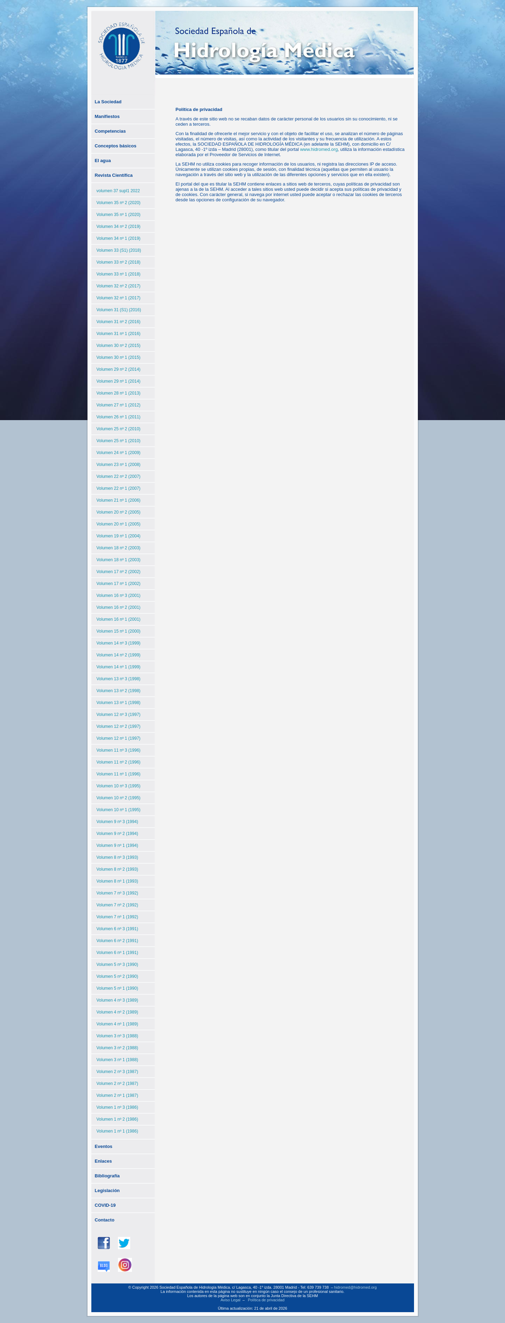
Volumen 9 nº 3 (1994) (117, 821)
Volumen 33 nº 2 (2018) (119, 262)
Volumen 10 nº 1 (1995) (119, 809)
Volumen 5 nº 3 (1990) (117, 964)
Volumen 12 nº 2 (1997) (119, 726)
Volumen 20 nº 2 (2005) (119, 512)
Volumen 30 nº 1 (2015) (119, 357)
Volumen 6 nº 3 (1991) (117, 928)
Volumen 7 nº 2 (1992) (117, 905)
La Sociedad (108, 101)
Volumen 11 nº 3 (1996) (119, 750)
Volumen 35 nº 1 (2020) (119, 214)
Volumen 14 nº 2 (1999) (119, 655)
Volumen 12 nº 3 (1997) (119, 714)
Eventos (104, 1146)
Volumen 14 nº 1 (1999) (119, 666)
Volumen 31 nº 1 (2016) (119, 333)
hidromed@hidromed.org (355, 1287)
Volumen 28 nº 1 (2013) (119, 393)
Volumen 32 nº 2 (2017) (119, 286)
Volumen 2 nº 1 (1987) (117, 1095)
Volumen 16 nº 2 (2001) (119, 607)
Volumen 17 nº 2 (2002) (119, 571)
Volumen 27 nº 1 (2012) (119, 405)
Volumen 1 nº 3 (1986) (117, 1107)
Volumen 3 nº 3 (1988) (117, 1035)
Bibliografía (107, 1175)
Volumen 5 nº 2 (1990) (117, 976)
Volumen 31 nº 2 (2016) (119, 321)
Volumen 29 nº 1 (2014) (119, 381)
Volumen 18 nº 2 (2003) (119, 547)
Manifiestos (107, 116)
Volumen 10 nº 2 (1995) (119, 797)
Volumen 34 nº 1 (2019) (119, 238)
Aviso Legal (230, 1300)
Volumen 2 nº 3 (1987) (117, 1071)
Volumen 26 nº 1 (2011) (119, 417)
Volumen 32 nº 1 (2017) (119, 297)
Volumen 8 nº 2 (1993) (117, 869)
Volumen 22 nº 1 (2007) (119, 488)
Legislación (107, 1190)
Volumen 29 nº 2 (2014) (119, 369)
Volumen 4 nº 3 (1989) (117, 1000)
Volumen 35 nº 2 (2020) (119, 202)
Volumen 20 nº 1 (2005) (119, 524)
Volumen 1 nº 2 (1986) (117, 1119)
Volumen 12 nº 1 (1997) (119, 738)
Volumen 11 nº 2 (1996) (119, 762)
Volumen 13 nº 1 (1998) (119, 702)
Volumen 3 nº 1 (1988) (117, 1059)
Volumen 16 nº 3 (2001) (119, 595)
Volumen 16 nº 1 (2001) (119, 619)
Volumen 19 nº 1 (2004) (119, 536)
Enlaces (103, 1161)
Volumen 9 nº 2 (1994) (117, 833)
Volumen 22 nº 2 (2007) (119, 476)
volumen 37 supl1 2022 (118, 190)
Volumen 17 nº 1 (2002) (119, 583)
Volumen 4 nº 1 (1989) (117, 1024)
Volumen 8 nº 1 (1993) (117, 881)
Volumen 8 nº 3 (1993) (117, 857)
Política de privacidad (266, 1300)
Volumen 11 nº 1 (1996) (119, 774)
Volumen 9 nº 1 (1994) (117, 845)
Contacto (104, 1220)
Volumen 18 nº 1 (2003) (119, 559)
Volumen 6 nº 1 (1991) (117, 952)
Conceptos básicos (115, 145)
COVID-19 (105, 1205)
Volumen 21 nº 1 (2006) (119, 500)
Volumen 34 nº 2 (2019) (119, 226)
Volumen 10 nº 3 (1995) (119, 786)
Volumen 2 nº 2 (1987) (117, 1083)
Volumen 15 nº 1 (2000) (119, 631)
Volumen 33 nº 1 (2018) (119, 274)
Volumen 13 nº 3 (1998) (119, 678)
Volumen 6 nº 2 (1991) (117, 940)
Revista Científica (114, 175)
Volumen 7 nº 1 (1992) (117, 916)
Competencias (110, 131)
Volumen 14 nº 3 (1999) (119, 643)
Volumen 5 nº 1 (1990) (117, 988)
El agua (103, 160)
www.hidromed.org (319, 149)
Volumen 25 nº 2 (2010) (119, 428)
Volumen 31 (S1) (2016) (119, 309)
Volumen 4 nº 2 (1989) (117, 1012)
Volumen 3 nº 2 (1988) (117, 1047)
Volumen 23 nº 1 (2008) (119, 464)
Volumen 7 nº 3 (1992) (117, 893)
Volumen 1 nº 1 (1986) (117, 1131)
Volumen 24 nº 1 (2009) (119, 452)
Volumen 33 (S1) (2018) (119, 250)
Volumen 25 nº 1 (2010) (119, 440)
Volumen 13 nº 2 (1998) (119, 690)
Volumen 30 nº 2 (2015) (119, 345)
